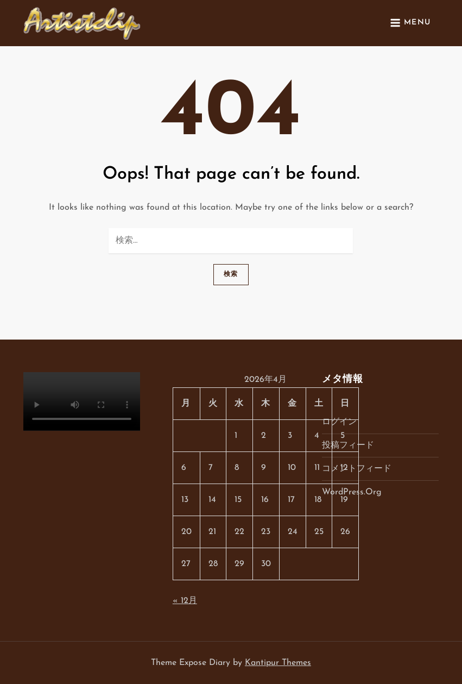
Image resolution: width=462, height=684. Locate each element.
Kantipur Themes (278, 662)
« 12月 (185, 601)
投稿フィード (348, 445)
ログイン (339, 422)
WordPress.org (352, 492)
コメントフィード (356, 469)
